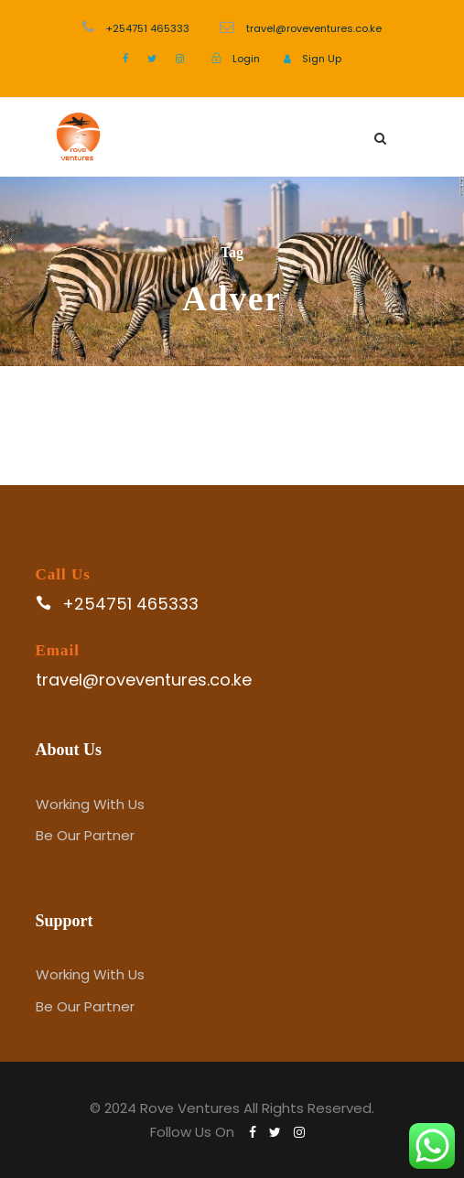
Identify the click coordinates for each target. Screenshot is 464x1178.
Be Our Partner (85, 835)
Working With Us (90, 804)
